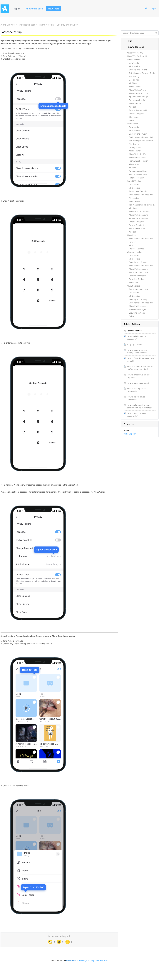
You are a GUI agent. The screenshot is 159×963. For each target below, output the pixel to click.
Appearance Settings (138, 97)
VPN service (134, 66)
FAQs (128, 41)
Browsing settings (137, 313)
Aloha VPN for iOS (135, 53)
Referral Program (136, 113)
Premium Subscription (138, 272)
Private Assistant (136, 225)
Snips (131, 120)
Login (153, 8)
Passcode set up (134, 331)
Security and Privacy (67, 24)
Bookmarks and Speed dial (141, 137)
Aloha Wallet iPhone (137, 90)
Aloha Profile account (138, 157)
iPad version (132, 124)
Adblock (132, 107)
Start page (133, 117)
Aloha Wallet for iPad (138, 154)
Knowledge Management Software (92, 961)
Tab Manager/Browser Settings (142, 140)
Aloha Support (135, 103)
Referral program (136, 178)
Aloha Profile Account (138, 93)
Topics (17, 8)
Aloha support (135, 164)
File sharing (134, 198)
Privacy (132, 242)
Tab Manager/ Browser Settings (143, 73)
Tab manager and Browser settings (143, 205)
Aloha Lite (131, 235)
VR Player (133, 83)
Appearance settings (138, 171)
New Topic (53, 8)
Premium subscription (138, 100)
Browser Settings (136, 249)
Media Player (134, 86)
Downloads (134, 63)
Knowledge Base (34, 8)
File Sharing (134, 76)
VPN (131, 245)
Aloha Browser (8, 24)
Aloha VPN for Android (137, 56)
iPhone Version (46, 24)
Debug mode (134, 80)
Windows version (134, 252)
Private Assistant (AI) (138, 110)
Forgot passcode (134, 344)
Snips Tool (133, 282)
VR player (133, 208)
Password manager (137, 276)
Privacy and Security (138, 191)
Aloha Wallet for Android (139, 211)
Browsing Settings (137, 279)
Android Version (134, 181)
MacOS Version (133, 286)
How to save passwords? (138, 383)
